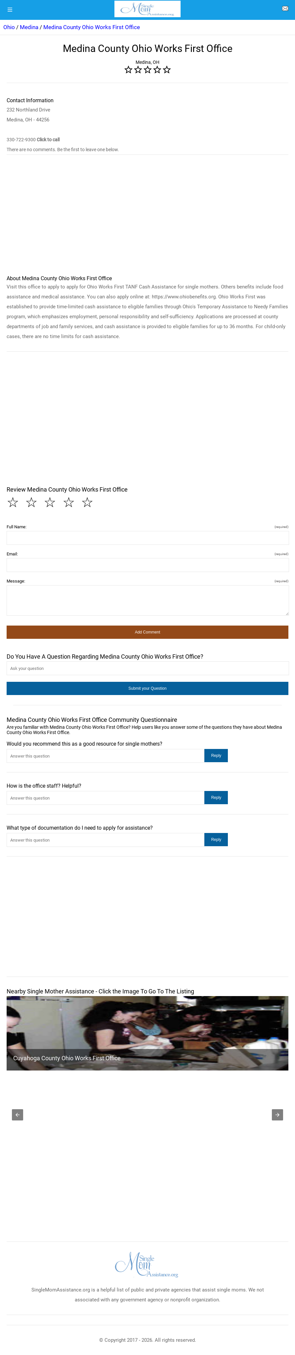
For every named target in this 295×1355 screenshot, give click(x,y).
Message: (147, 581)
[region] (147, 218)
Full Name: (147, 526)
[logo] (147, 9)
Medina (29, 27)
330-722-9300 (33, 139)
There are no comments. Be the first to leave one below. (63, 149)
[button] (147, 632)
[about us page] (285, 10)
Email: (147, 553)
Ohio (9, 27)
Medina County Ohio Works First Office (91, 27)
